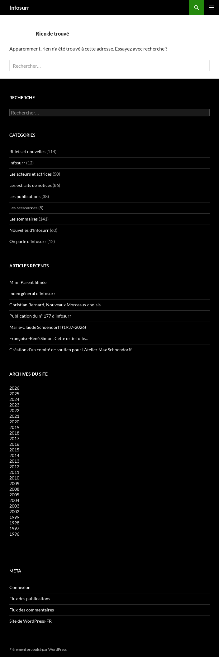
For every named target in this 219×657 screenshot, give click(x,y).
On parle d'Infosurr (27, 241)
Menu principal (211, 7)
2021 (14, 416)
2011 (14, 472)
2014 (14, 455)
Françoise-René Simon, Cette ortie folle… (48, 338)
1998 (14, 522)
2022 (14, 410)
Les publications (24, 196)
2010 (14, 477)
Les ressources (23, 207)
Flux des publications (29, 598)
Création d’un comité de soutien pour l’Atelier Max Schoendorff (70, 349)
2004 (14, 500)
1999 (14, 517)
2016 (14, 444)
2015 (14, 449)
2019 (14, 427)
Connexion (20, 587)
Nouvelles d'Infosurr (29, 230)
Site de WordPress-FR (30, 621)
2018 (14, 433)
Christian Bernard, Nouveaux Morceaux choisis (55, 304)
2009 (14, 483)
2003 (14, 506)
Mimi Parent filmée (27, 282)
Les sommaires (23, 218)
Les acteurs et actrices (30, 174)
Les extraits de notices (30, 185)
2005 (14, 494)
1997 (14, 528)
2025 (14, 393)
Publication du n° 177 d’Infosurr (40, 316)
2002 (14, 511)
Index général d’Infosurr (32, 293)
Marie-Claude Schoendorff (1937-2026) (47, 327)
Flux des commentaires (31, 609)
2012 (14, 466)
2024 (14, 399)
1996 (14, 534)
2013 (14, 461)
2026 (14, 388)
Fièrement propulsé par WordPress (38, 649)
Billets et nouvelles (27, 151)
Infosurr (19, 7)
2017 (14, 438)
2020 (14, 421)
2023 (14, 404)
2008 (14, 489)
